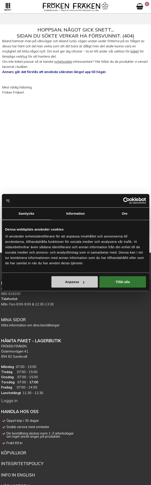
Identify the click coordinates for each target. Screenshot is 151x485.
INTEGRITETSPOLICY (22, 463)
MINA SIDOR (13, 319)
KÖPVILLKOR (14, 453)
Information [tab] (75, 213)
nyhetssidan (63, 62)
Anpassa (75, 282)
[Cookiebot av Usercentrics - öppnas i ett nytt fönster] (126, 200)
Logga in (9, 400)
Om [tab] (124, 213)
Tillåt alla (123, 282)
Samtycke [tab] (26, 213)
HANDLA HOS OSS (20, 411)
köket (135, 51)
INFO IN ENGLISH (18, 475)
